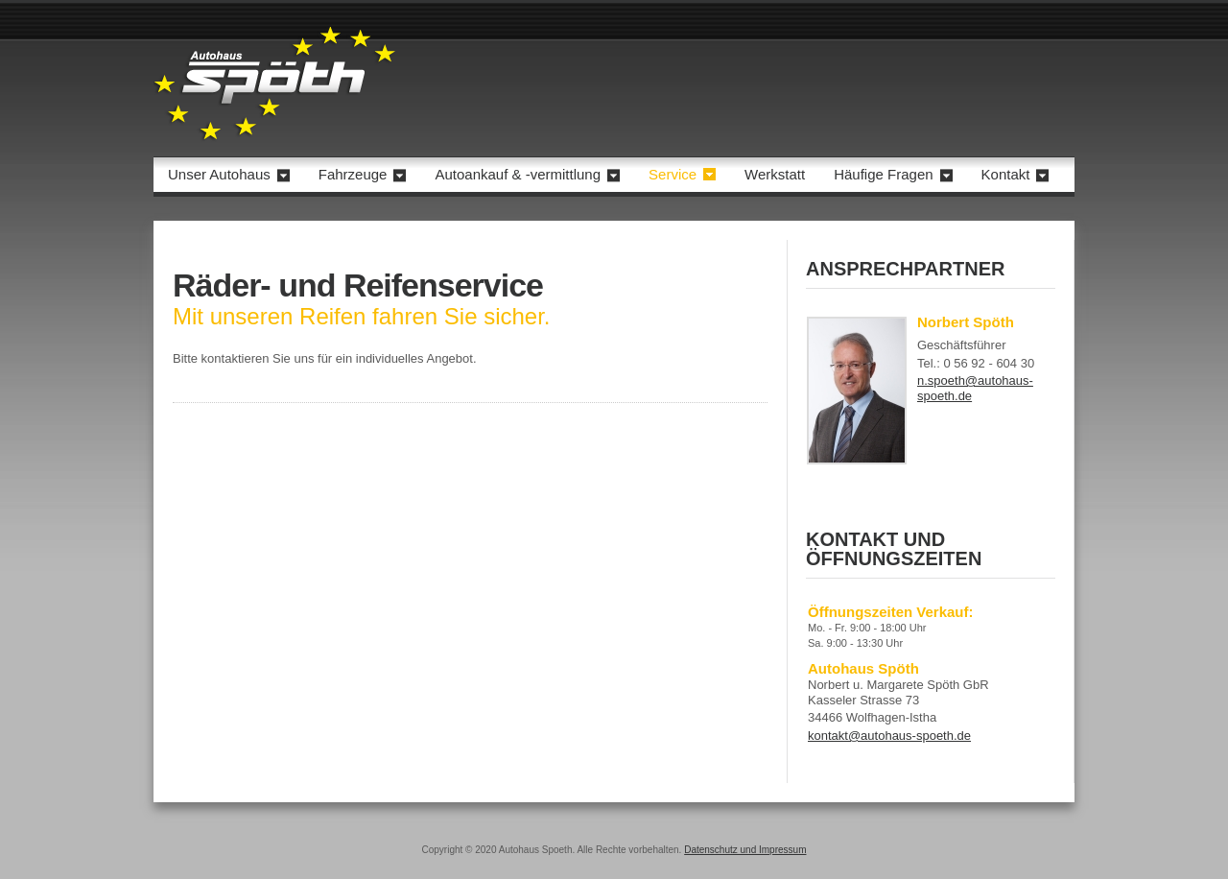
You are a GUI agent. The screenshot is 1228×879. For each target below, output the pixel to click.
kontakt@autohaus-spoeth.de (889, 735)
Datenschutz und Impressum (745, 849)
